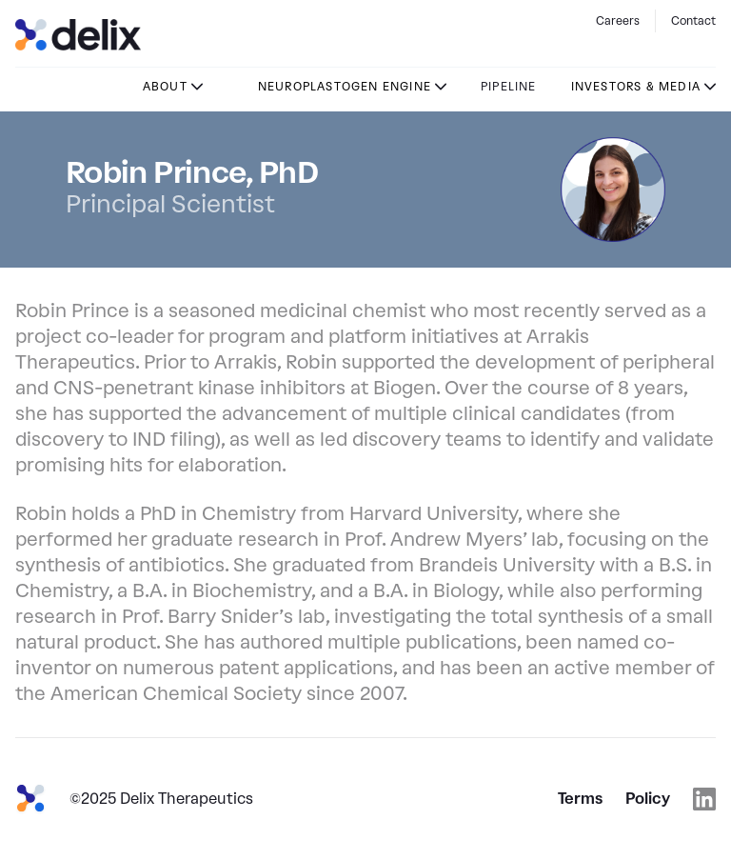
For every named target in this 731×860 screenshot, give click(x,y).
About (165, 86)
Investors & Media (636, 86)
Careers (618, 21)
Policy (647, 799)
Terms (580, 799)
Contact (693, 21)
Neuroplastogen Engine (344, 86)
